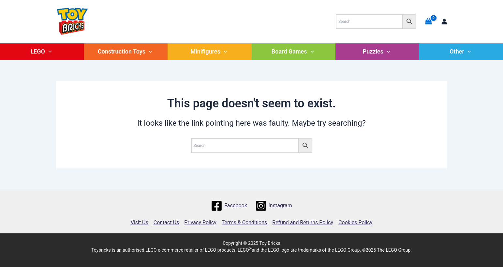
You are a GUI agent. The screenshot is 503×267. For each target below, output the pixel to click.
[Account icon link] (444, 21)
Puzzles (376, 51)
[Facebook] (229, 206)
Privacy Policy (200, 222)
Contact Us (166, 222)
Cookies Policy (355, 222)
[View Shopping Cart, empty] (428, 21)
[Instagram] (273, 206)
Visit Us (139, 222)
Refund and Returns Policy (302, 222)
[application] (48, 51)
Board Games (293, 51)
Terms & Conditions (244, 222)
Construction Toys (125, 51)
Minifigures (208, 51)
